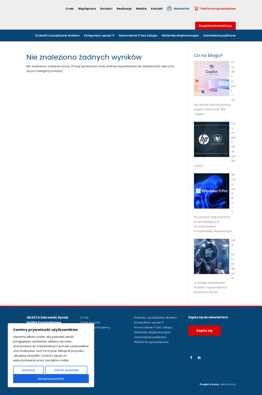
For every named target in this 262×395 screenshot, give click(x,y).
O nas (70, 9)
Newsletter (182, 9)
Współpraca (87, 9)
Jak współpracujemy (95, 327)
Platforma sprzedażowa (218, 9)
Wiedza (141, 9)
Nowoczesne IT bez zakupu (138, 35)
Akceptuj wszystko (51, 379)
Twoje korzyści (90, 322)
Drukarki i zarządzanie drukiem (57, 35)
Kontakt (157, 9)
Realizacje (124, 9)
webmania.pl (228, 384)
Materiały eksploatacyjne (180, 35)
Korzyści (106, 9)
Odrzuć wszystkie (66, 370)
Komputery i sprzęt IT (99, 35)
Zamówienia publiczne (219, 35)
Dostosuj (28, 370)
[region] (51, 355)
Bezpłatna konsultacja (215, 26)
